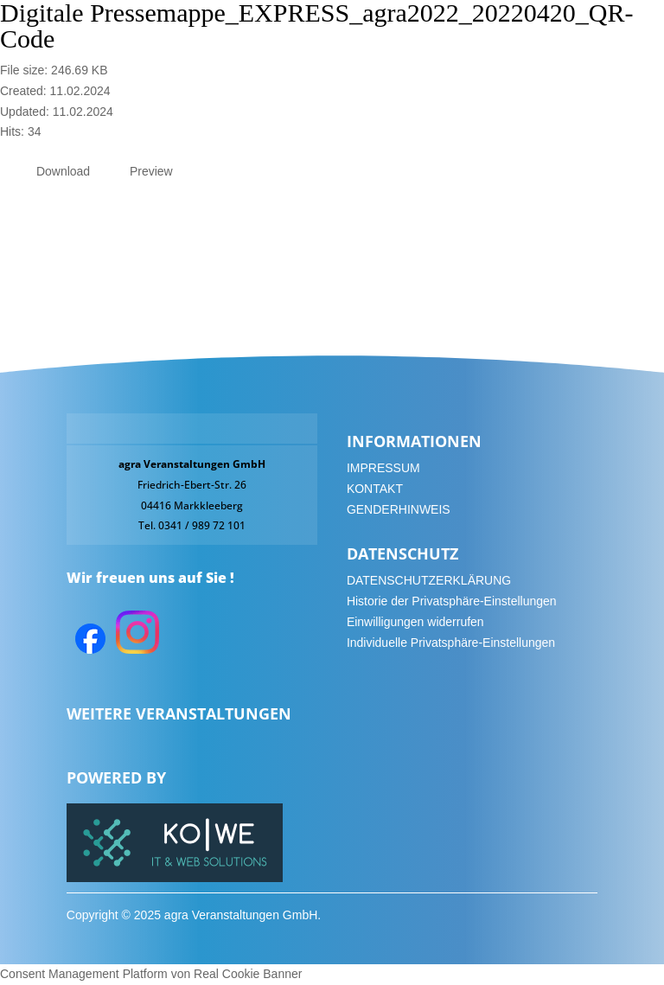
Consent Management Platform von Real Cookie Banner (151, 974)
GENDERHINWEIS (398, 509)
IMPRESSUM (383, 468)
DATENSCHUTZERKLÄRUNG (429, 580)
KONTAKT (375, 489)
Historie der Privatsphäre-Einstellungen (452, 601)
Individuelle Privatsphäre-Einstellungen (451, 642)
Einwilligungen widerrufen (415, 622)
